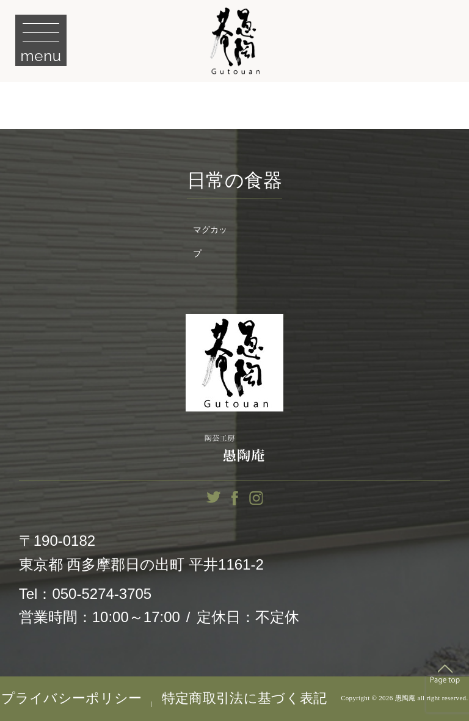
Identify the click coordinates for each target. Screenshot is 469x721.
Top (445, 674)
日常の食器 (234, 180)
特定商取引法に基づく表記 (244, 698)
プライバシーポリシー (71, 698)
